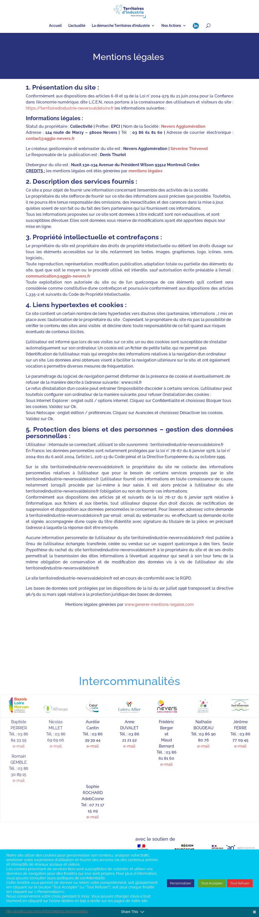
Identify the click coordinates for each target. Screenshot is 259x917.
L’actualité (76, 26)
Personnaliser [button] (180, 883)
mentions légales (145, 170)
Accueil (55, 26)
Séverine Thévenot (189, 148)
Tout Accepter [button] (212, 883)
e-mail (19, 746)
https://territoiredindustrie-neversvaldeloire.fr (70, 108)
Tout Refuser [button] (240, 883)
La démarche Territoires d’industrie (121, 26)
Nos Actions (171, 26)
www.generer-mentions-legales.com (159, 604)
